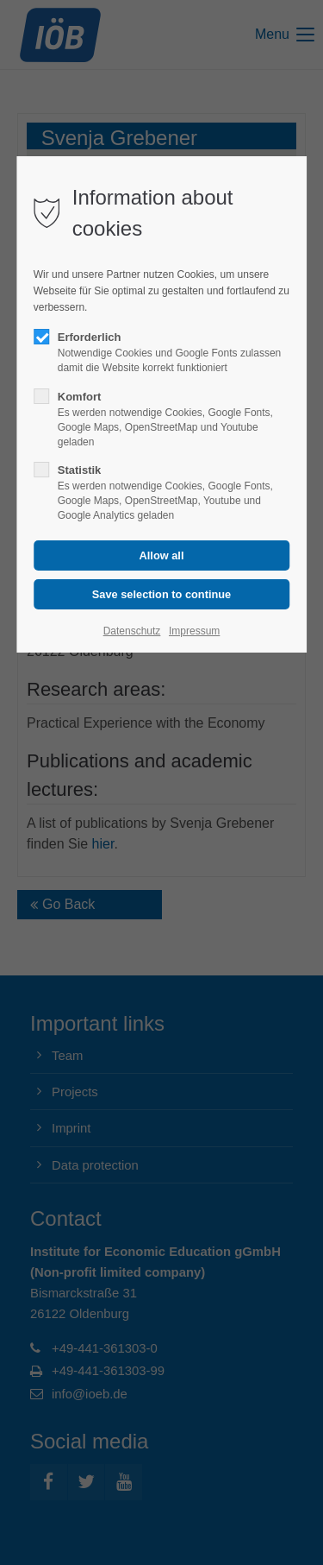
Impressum (194, 631)
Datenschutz (132, 631)
